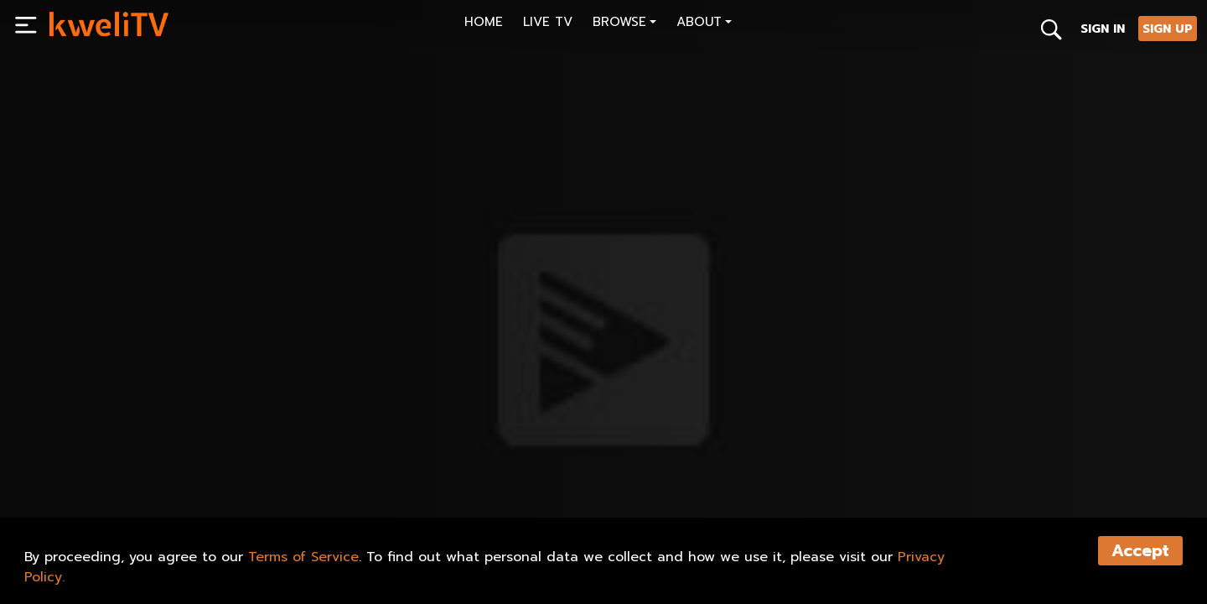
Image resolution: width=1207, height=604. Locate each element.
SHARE (149, 466)
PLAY (77, 466)
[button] (624, 24)
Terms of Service (303, 557)
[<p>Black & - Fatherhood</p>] (324, 428)
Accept (1140, 551)
